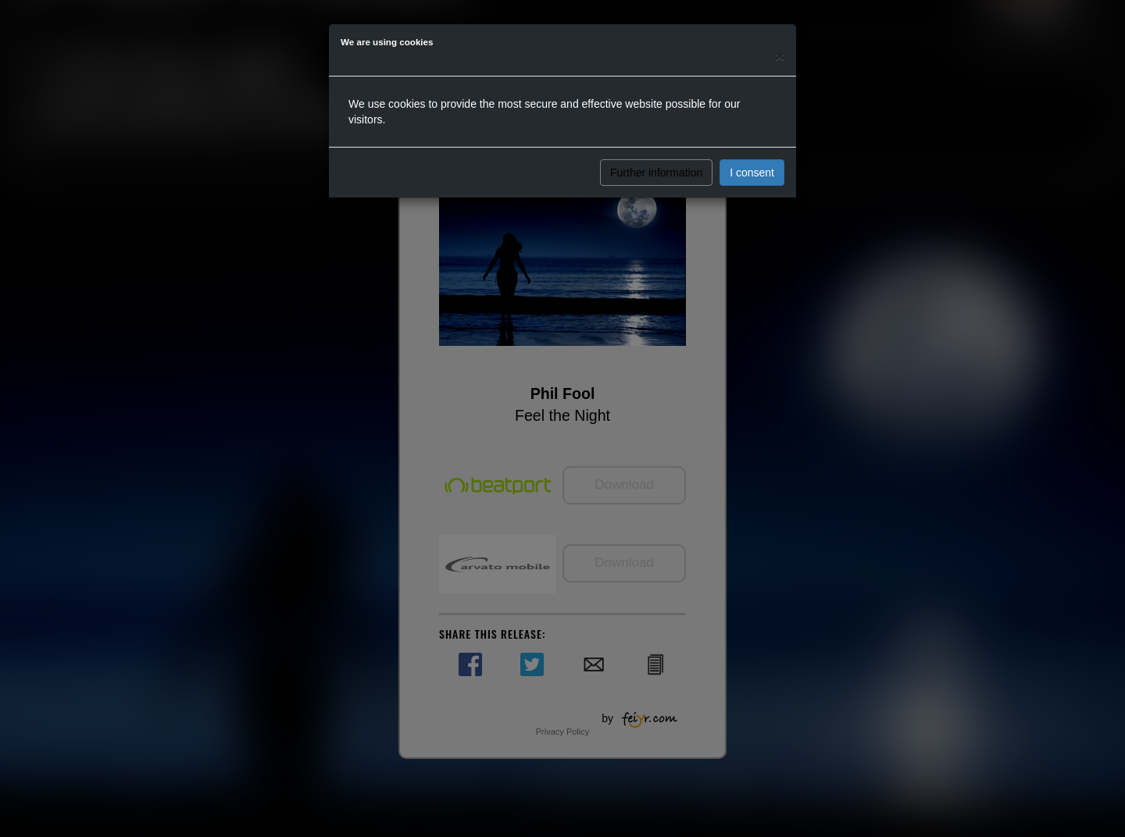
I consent (752, 172)
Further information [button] (656, 172)
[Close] (779, 56)
